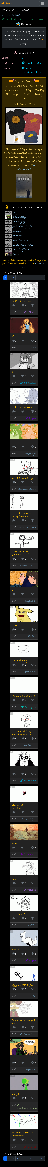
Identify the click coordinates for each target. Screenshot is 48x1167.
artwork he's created (29, 167)
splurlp (15, 949)
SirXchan (17, 236)
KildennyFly (19, 222)
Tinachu (16, 625)
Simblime (30, 1147)
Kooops (17, 231)
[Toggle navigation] (42, 3)
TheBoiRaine (28, 383)
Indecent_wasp (21, 240)
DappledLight (20, 217)
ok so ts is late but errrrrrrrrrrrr (22, 1134)
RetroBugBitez (21, 250)
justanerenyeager (22, 226)
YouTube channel (18, 157)
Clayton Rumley (34, 90)
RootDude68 (30, 636)
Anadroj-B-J (28, 707)
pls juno (16, 1094)
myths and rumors (22, 407)
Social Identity (19, 661)
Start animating (23, 19)
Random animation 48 (23, 696)
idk (13, 337)
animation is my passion (20, 553)
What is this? (11, 15)
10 (42, 277)
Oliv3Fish (32, 925)
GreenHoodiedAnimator (27, 1107)
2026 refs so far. (21, 301)
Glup (14, 879)
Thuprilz (30, 418)
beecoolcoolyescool (27, 489)
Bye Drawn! (18, 914)
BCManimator (28, 854)
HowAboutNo (30, 745)
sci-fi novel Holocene (15, 153)
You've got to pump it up (23, 1021)
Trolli (34, 996)
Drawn (7, 3)
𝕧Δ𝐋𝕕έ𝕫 (30, 312)
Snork (16, 254)
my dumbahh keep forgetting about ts (22, 733)
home (15, 843)
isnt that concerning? (22, 478)
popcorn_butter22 (23, 245)
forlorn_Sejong (29, 819)
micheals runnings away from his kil (21, 514)
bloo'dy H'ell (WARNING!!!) (18, 806)
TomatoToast (28, 1034)
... (13, 770)
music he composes (25, 161)
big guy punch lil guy (22, 985)
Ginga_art (18, 212)
